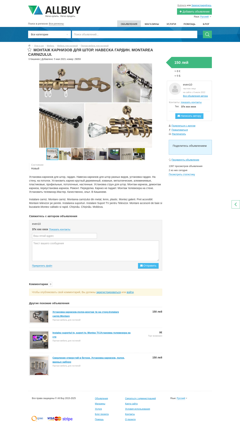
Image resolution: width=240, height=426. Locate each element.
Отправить (148, 265)
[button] (65, 154)
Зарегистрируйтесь (201, 5)
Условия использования (137, 409)
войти (130, 292)
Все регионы (56, 23)
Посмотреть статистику (182, 174)
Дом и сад (39, 46)
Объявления (129, 24)
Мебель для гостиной (67, 46)
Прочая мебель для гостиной (95, 46)
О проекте (130, 419)
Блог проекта (102, 414)
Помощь (189, 24)
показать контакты (191, 102)
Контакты (130, 414)
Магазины (152, 24)
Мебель (50, 46)
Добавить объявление (194, 11)
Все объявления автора (195, 96)
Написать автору (189, 115)
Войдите (182, 5)
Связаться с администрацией (140, 398)
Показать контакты (59, 229)
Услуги (171, 24)
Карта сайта (131, 403)
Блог (206, 24)
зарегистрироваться (108, 292)
